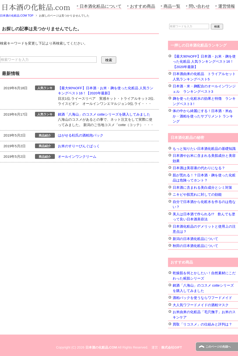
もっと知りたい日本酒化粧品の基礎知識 (204, 149)
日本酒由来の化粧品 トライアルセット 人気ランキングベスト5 (204, 76)
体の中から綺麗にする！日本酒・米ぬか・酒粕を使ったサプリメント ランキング (203, 116)
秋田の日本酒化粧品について (195, 246)
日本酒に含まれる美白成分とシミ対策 (202, 187)
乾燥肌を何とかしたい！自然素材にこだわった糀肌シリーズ (204, 275)
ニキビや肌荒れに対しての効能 (197, 194)
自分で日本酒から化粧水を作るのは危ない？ (204, 204)
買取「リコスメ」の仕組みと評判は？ (202, 324)
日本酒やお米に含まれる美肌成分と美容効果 (204, 158)
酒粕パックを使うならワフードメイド (202, 298)
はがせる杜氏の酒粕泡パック (80, 135)
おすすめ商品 (142, 6)
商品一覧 (172, 6)
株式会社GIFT (171, 347)
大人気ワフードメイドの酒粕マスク (201, 305)
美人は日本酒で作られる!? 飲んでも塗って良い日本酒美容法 (204, 216)
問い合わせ (199, 6)
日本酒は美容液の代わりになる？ (199, 168)
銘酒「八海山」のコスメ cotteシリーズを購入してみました (104, 114)
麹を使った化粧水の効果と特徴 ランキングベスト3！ (204, 101)
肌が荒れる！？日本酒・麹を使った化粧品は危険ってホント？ (204, 177)
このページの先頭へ (218, 346)
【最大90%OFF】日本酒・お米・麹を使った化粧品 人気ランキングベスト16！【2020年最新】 (204, 61)
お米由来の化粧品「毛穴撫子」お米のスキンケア (204, 314)
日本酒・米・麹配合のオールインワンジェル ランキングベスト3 (204, 88)
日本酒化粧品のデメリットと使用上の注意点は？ (204, 229)
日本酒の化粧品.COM (101, 347)
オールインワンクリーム (77, 156)
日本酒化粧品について (101, 6)
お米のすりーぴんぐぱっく (79, 146)
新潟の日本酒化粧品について (195, 239)
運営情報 (226, 6)
